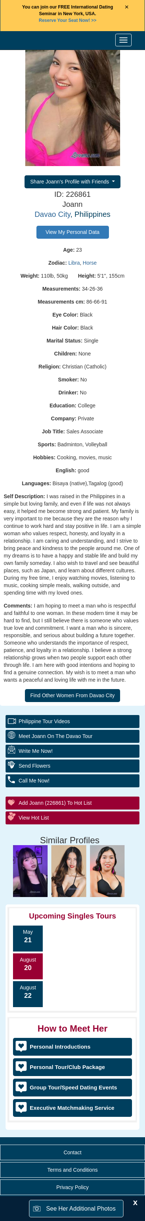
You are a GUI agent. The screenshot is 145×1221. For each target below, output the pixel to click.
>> (67, 20)
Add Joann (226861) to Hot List (55, 803)
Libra (74, 263)
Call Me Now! (34, 781)
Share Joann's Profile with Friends (70, 182)
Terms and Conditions (72, 1170)
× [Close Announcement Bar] (127, 7)
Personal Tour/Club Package (67, 1067)
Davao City (52, 214)
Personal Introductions (60, 1046)
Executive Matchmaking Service (72, 1108)
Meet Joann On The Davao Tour (56, 736)
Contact (72, 1152)
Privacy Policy (72, 1187)
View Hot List (34, 818)
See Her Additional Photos (81, 1208)
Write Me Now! (36, 751)
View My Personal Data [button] (72, 232)
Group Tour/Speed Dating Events (73, 1087)
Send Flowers (35, 766)
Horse (90, 263)
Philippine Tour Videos (44, 721)
